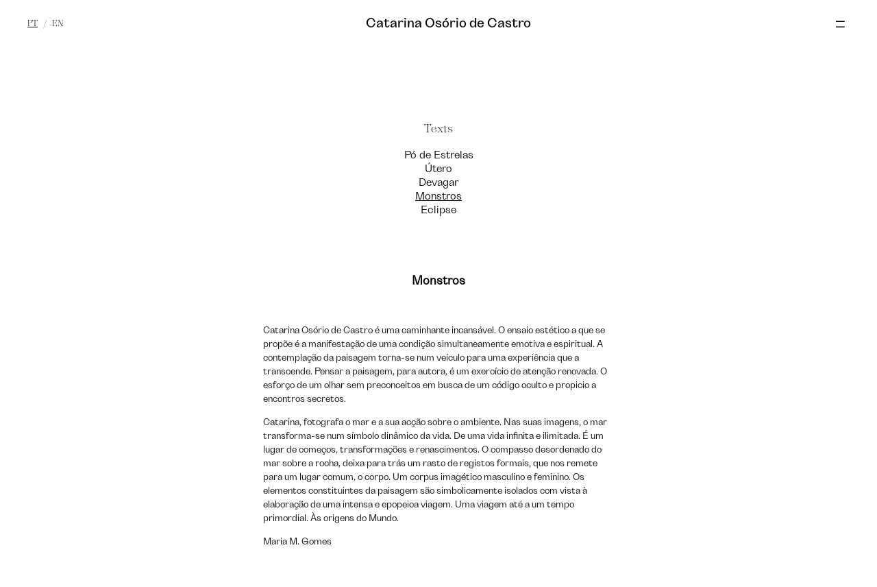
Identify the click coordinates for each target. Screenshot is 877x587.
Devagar (438, 182)
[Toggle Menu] (847, 25)
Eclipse (438, 209)
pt (32, 23)
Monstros (438, 196)
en (58, 23)
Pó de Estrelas (438, 154)
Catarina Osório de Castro (448, 23)
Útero (438, 168)
